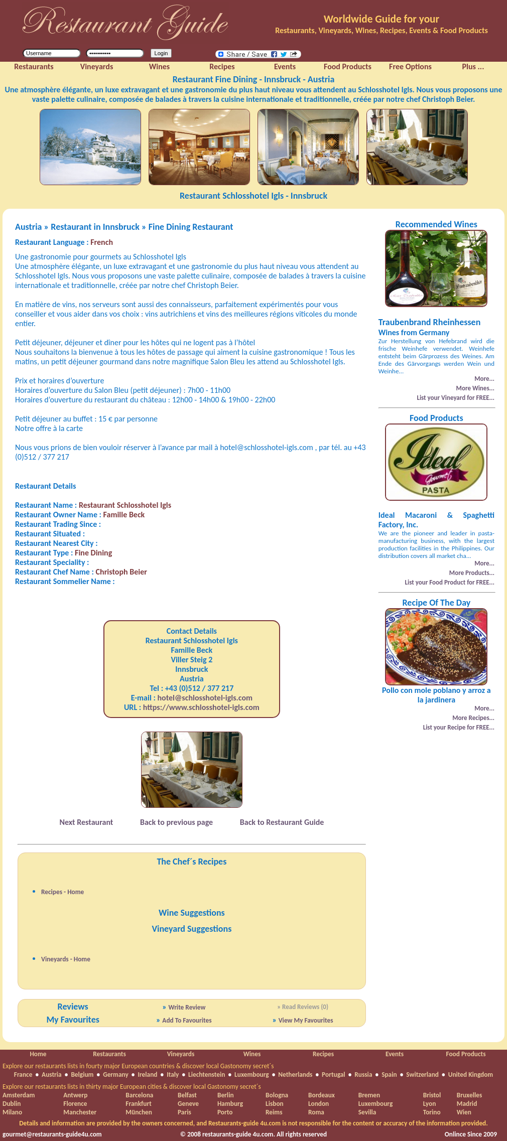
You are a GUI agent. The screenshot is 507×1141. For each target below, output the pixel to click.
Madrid (467, 1103)
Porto (224, 1112)
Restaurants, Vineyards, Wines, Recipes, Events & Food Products (381, 30)
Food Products (465, 1054)
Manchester (79, 1112)
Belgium (82, 1074)
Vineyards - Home (65, 959)
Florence (75, 1103)
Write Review (186, 1007)
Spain (389, 1074)
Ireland (147, 1074)
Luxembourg (251, 1074)
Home (38, 1054)
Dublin (12, 1103)
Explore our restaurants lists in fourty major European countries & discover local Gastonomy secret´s (138, 1066)
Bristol (432, 1095)
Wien (464, 1112)
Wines (252, 1054)
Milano (12, 1112)
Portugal (333, 1074)
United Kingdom (470, 1074)
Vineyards (181, 1054)
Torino (432, 1112)
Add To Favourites (186, 1020)
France (23, 1074)
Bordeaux (321, 1095)
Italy (173, 1074)
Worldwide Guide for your (381, 19)
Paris (184, 1112)
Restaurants (109, 1054)
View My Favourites (306, 1020)
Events (395, 1054)
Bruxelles (469, 1095)
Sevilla (367, 1112)
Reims (274, 1112)
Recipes (323, 1054)
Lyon (429, 1103)
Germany (116, 1074)
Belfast (187, 1095)
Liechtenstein (206, 1074)
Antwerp (75, 1095)
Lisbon (275, 1103)
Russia (363, 1074)
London (318, 1103)
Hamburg (230, 1103)
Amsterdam (19, 1095)
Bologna (277, 1095)
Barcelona (139, 1095)
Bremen (369, 1095)
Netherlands (295, 1074)
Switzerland (422, 1074)
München (138, 1112)
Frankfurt (138, 1103)
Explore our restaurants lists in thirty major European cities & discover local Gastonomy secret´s (132, 1086)
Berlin (225, 1095)
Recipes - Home (62, 892)
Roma (316, 1112)
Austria (52, 1074)
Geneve (188, 1103)
